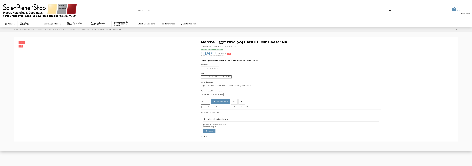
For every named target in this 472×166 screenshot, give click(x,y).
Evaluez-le (209, 131)
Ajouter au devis (221, 102)
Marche (218, 112)
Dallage (212, 112)
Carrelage (204, 112)
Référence (204, 46)
